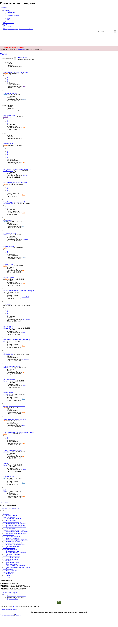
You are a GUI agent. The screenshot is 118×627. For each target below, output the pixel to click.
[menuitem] (11, 12)
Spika (6, 74)
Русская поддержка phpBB (8, 609)
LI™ (4, 234)
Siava (5, 94)
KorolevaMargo (8, 171)
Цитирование (7, 353)
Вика (5, 465)
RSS (4, 490)
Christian (24, 175)
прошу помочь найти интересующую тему (16, 339)
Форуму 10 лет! (8, 264)
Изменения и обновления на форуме (15, 182)
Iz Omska (25, 297)
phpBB (15, 606)
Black (23, 332)
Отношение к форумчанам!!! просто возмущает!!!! (19, 291)
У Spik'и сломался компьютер (12, 450)
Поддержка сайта (9, 115)
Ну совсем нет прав (9, 233)
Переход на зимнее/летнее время (14, 406)
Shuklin (24, 469)
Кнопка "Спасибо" (9, 277)
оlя (4, 341)
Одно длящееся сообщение (12, 366)
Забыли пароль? (20, 49)
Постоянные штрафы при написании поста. (17, 169)
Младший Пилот (8, 203)
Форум (3, 54)
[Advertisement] (59, 39)
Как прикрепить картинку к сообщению (15, 72)
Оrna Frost (25, 359)
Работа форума (8, 143)
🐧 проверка (7, 220)
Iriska (23, 425)
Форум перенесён (9, 476)
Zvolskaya (25, 239)
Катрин (5, 381)
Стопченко (6, 367)
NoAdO (24, 86)
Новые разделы (8, 326)
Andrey (24, 99)
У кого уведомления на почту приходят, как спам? (19, 432)
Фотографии (7, 304)
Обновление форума (10, 93)
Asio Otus (6, 452)
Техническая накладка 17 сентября (14, 419)
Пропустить (3, 7)
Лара (23, 385)
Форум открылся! (8, 246)
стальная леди (26, 319)
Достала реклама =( (9, 379)
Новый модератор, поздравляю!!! (14, 202)
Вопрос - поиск (8, 392)
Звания (5, 463)
